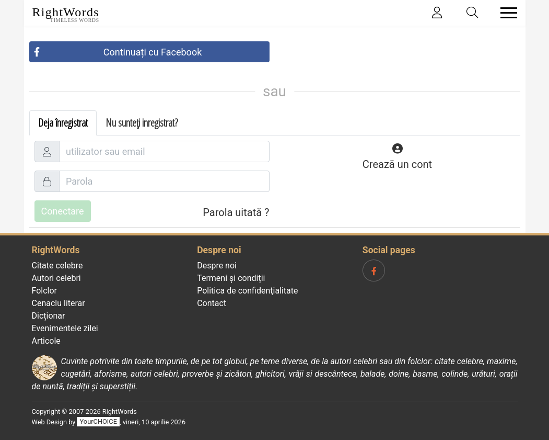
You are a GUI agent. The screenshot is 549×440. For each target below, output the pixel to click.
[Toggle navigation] (505, 12)
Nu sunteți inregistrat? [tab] (142, 123)
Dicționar (48, 316)
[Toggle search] (472, 13)
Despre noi (217, 265)
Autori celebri (56, 278)
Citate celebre (57, 265)
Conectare (62, 211)
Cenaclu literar (58, 303)
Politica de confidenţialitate (247, 291)
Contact (211, 303)
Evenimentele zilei (65, 328)
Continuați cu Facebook (152, 52)
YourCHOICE (98, 422)
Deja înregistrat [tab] (63, 123)
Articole (46, 341)
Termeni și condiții (231, 278)
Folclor (44, 291)
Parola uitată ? (236, 212)
